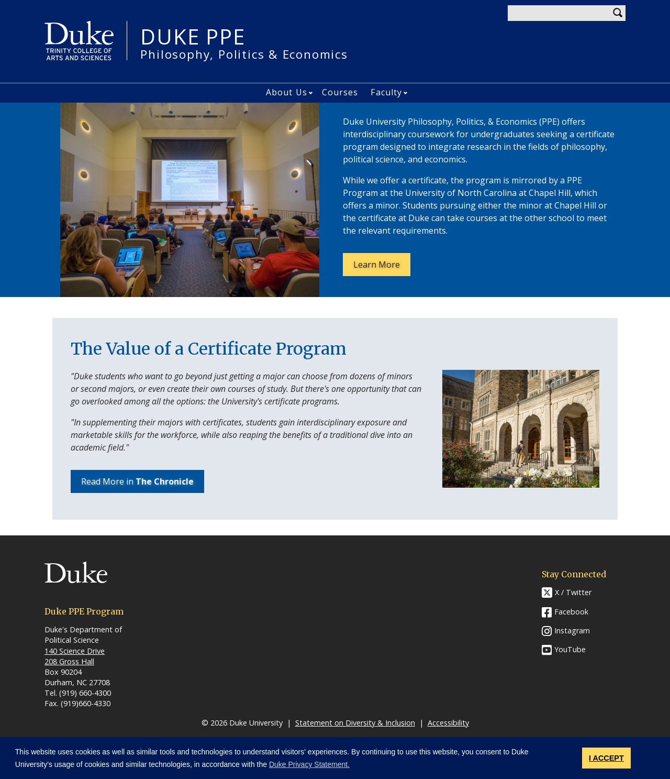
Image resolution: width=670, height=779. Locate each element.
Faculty (386, 92)
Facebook (571, 612)
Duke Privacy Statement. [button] (309, 764)
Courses (340, 92)
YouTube (570, 649)
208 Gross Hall (69, 661)
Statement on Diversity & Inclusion (355, 723)
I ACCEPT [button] (606, 758)
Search (618, 13)
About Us (286, 92)
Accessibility (448, 723)
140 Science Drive (74, 651)
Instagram (572, 630)
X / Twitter (573, 592)
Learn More (381, 267)
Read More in (137, 481)
